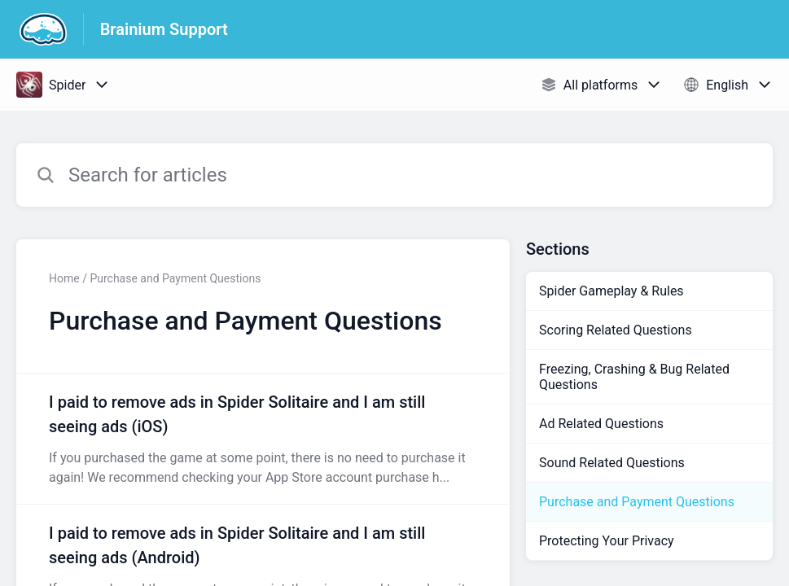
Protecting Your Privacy (606, 541)
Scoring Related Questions (615, 330)
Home (64, 278)
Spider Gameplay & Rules (611, 291)
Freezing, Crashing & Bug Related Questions (634, 376)
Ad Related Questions (601, 423)
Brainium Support (164, 29)
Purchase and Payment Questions (636, 501)
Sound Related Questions (612, 462)
